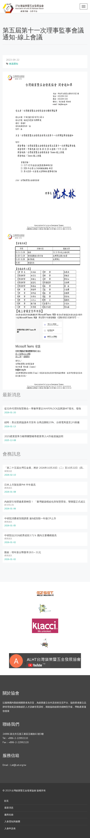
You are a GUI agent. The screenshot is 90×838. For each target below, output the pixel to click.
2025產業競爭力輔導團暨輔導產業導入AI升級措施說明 (33, 436)
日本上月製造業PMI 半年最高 (20, 484)
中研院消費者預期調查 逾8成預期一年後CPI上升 (30, 518)
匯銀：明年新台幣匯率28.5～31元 (22, 552)
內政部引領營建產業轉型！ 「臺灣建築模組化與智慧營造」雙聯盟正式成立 (44, 501)
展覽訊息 (8, 471)
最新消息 (8, 807)
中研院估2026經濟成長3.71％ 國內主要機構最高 (30, 535)
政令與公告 (9, 505)
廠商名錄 (8, 814)
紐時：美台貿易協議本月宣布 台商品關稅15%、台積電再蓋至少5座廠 (42, 422)
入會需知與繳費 (12, 821)
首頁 (6, 801)
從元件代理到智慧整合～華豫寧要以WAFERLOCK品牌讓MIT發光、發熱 (42, 408)
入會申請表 (10, 828)
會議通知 (13, 63)
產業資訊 (8, 488)
